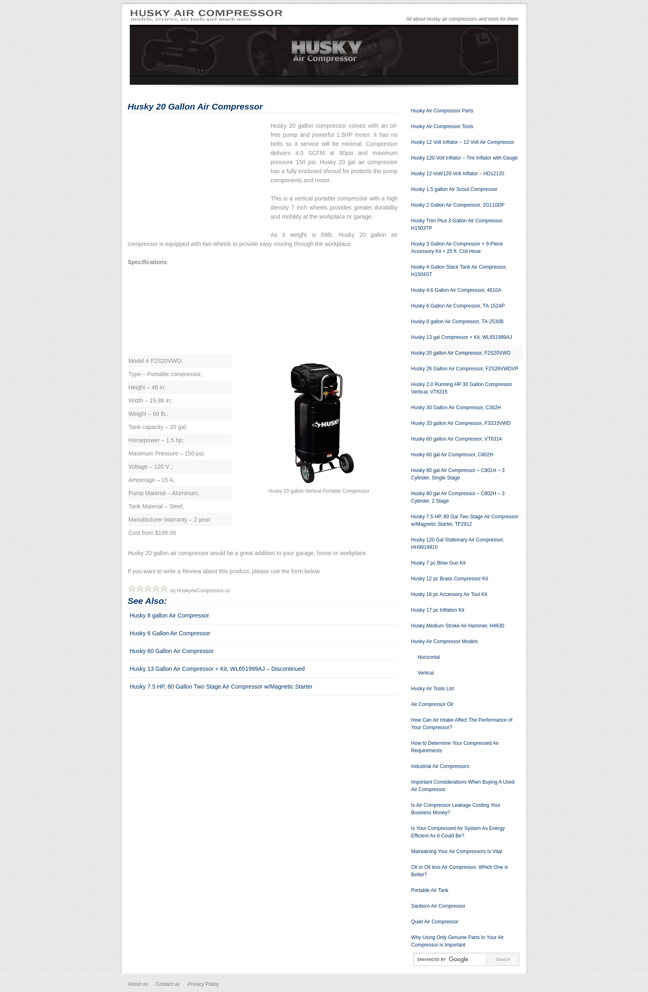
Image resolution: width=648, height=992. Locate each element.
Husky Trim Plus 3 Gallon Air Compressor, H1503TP (457, 224)
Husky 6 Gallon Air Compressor (170, 633)
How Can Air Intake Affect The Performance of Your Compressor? (461, 723)
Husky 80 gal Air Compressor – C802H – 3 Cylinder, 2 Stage (458, 497)
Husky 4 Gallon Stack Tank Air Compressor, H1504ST (459, 270)
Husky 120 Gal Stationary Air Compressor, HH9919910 (457, 543)
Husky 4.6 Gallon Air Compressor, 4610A (456, 290)
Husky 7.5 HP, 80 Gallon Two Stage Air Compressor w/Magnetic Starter (221, 686)
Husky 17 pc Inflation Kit (438, 610)
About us (138, 984)
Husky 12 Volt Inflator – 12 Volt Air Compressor (462, 142)
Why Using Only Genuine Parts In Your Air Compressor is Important (457, 941)
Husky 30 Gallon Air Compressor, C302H (456, 407)
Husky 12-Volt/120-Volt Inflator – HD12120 (457, 173)
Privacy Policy (203, 984)
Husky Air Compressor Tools (442, 126)
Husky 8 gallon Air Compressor (169, 615)
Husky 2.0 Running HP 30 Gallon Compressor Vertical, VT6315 (461, 388)
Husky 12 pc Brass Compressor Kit (449, 579)
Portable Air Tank (430, 890)
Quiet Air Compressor (435, 922)
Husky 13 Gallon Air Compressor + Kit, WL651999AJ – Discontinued (217, 668)
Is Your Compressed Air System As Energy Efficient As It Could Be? (458, 832)
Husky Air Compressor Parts (442, 111)
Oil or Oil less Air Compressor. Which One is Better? (459, 871)
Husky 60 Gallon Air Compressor (172, 651)
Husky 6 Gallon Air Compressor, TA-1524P (458, 306)
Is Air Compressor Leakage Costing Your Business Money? (455, 809)
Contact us (167, 984)
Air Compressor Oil (432, 704)
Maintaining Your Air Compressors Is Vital (456, 851)
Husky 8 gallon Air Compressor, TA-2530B (457, 321)
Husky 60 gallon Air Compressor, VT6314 (456, 439)
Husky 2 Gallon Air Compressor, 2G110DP (458, 205)
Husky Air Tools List (432, 689)
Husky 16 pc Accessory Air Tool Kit (449, 594)
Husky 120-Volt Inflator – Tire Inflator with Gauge (464, 158)
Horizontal (428, 657)
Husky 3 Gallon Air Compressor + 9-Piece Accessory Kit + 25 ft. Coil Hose (457, 247)
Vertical (425, 673)
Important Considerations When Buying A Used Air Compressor (463, 785)
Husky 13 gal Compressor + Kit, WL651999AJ (461, 337)
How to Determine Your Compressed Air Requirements (455, 747)
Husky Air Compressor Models (444, 641)
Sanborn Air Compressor (438, 906)
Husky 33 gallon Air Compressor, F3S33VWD (461, 423)
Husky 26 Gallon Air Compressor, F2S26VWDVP (464, 369)
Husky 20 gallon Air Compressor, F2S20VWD (461, 353)
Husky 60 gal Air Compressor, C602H (452, 455)
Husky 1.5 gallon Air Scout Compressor (454, 189)
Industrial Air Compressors (440, 766)
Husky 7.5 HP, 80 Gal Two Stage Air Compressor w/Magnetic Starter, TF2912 (465, 520)
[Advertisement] (197, 179)
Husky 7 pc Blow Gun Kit (438, 563)
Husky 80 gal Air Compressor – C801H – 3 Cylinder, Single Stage (458, 474)
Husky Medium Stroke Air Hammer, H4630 (457, 626)
